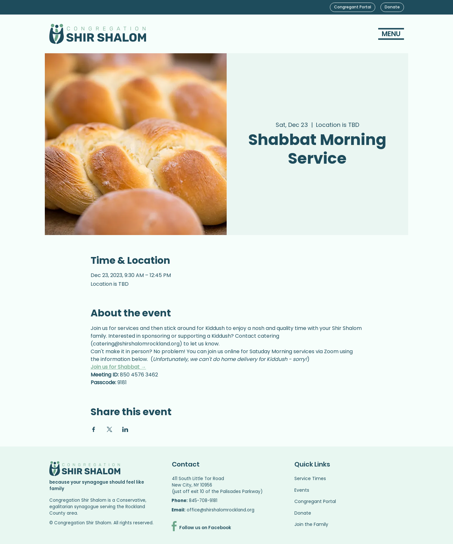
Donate (302, 513)
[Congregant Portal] (352, 7)
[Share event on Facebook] (94, 429)
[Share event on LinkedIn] (125, 429)
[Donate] (392, 7)
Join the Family (311, 524)
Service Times (310, 478)
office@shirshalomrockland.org (220, 510)
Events (301, 490)
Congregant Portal (315, 501)
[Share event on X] (109, 429)
